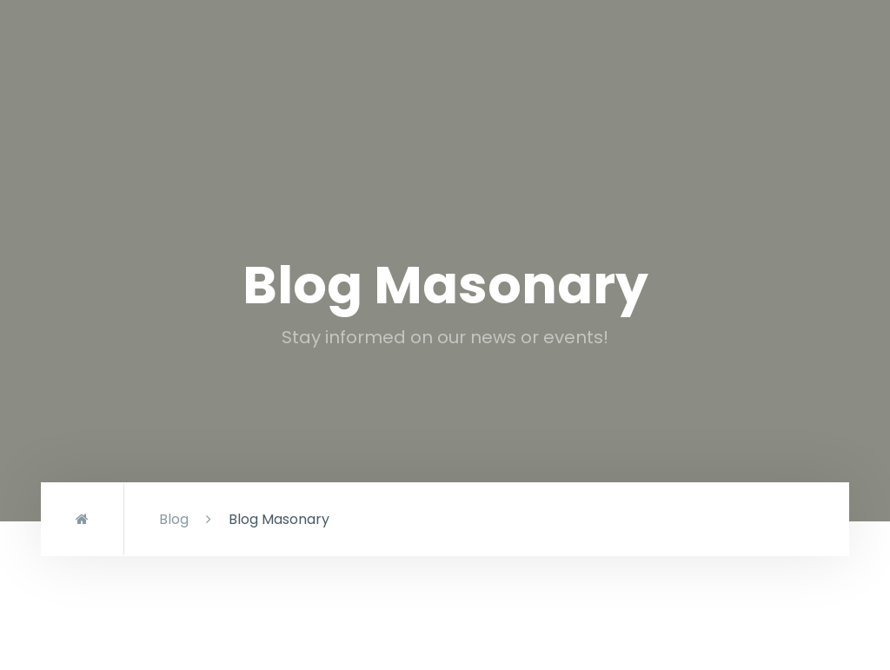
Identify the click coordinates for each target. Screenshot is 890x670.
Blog (174, 519)
